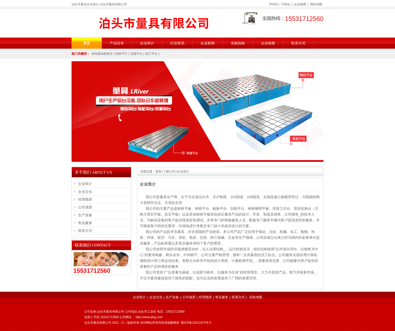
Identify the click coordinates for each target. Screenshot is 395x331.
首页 (86, 43)
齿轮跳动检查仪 (102, 53)
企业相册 (300, 4)
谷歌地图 (255, 297)
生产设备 (85, 215)
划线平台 (136, 53)
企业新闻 (208, 43)
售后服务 (85, 223)
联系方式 (298, 43)
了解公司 (169, 171)
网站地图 (316, 4)
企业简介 (147, 43)
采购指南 (238, 43)
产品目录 (117, 43)
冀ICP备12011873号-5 (196, 322)
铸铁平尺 (121, 53)
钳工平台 (151, 53)
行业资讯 (177, 43)
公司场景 (85, 207)
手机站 (285, 4)
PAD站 (273, 4)
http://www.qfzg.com (149, 317)
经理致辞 (85, 199)
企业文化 (85, 192)
